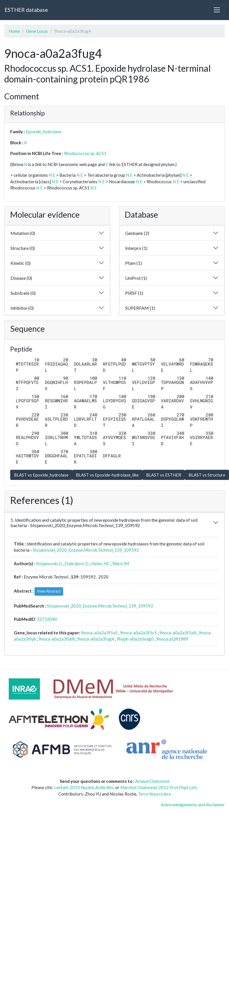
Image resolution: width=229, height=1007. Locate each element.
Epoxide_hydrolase (43, 131)
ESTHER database (26, 9)
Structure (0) (22, 248)
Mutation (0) (22, 233)
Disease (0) (21, 278)
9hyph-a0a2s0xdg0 (135, 638)
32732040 (47, 619)
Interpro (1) (136, 248)
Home (14, 31)
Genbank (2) (137, 233)
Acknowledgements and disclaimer (193, 804)
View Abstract (49, 591)
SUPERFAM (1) (140, 308)
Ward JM (120, 563)
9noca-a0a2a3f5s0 (99, 632)
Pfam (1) (133, 263)
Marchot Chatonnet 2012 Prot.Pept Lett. (159, 787)
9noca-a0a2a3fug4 (95, 638)
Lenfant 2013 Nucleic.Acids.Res (84, 787)
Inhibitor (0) (22, 308)
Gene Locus (37, 31)
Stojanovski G (49, 563)
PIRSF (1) (134, 293)
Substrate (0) (23, 293)
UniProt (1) (136, 278)
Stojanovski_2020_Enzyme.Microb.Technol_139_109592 (86, 549)
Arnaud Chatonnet (152, 781)
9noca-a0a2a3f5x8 (177, 632)
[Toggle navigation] (216, 10)
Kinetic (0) (20, 263)
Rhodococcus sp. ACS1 (85, 153)
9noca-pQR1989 (172, 638)
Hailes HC (100, 563)
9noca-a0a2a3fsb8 (56, 638)
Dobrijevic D (77, 563)
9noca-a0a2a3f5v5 (138, 632)
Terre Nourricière (154, 793)
